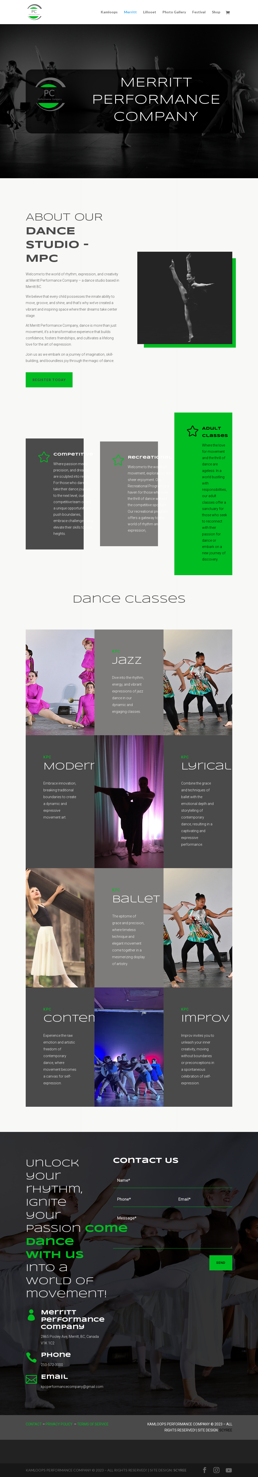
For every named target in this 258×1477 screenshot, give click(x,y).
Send (220, 1263)
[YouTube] (229, 1470)
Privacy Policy (59, 1424)
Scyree (225, 1430)
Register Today (49, 380)
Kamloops (109, 12)
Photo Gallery (174, 12)
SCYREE (179, 1470)
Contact (34, 1424)
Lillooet (149, 12)
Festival (199, 12)
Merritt (130, 12)
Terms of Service (93, 1424)
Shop (216, 12)
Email (54, 1377)
